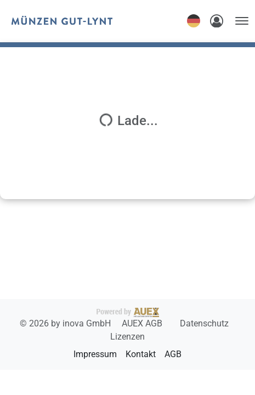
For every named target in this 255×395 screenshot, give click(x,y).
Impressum (95, 354)
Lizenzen (127, 336)
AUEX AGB (143, 323)
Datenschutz (204, 323)
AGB (173, 354)
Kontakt (141, 354)
